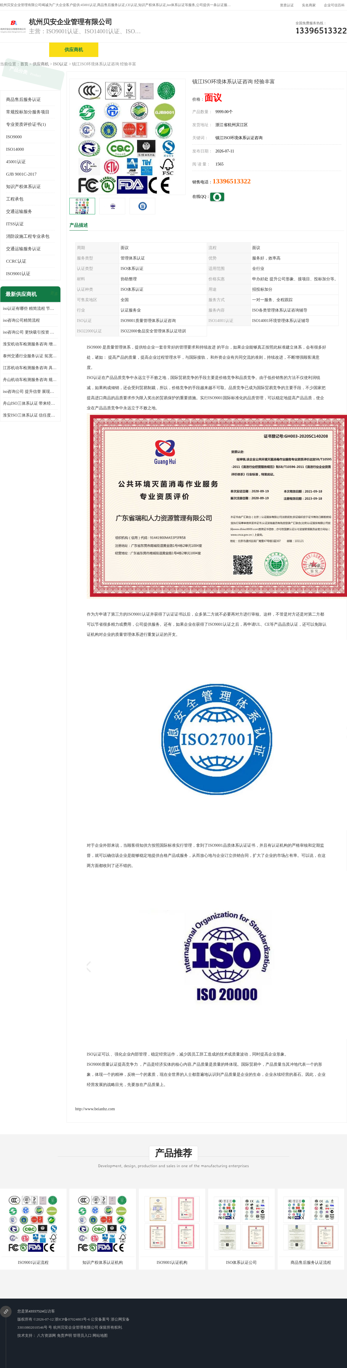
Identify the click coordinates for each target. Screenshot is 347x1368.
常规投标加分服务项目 (27, 112)
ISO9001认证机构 (172, 1262)
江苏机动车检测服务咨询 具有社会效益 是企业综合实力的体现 (30, 368)
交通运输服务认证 (23, 248)
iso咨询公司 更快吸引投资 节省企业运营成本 (30, 332)
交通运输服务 (19, 211)
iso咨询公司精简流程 (21, 320)
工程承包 (14, 199)
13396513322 (232, 181)
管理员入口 (82, 1335)
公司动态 (270, 49)
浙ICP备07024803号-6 (72, 1319)
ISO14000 (15, 149)
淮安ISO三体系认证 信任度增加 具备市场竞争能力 (30, 415)
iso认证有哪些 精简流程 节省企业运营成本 (30, 308)
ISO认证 (60, 64)
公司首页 (24, 49)
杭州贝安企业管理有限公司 (75, 1327)
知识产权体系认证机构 (102, 1262)
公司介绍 (172, 49)
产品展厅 (221, 49)
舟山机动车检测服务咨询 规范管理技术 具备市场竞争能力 (30, 380)
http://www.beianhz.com (95, 1109)
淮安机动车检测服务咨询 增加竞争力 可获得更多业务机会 (30, 344)
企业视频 (123, 49)
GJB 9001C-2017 (21, 174)
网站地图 (100, 1335)
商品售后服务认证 (23, 99)
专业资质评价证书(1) (26, 124)
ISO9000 (14, 137)
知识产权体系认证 (23, 186)
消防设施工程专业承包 (27, 236)
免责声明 (64, 1335)
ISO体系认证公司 (241, 1262)
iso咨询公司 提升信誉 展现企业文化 (30, 391)
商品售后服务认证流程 (311, 1262)
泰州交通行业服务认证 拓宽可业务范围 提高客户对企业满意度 (30, 356)
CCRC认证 (16, 261)
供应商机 (73, 49)
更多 (53, 294)
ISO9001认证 (18, 273)
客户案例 (319, 49)
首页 (24, 64)
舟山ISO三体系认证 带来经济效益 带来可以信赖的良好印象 (30, 403)
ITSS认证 (15, 224)
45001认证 (16, 161)
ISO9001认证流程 (33, 1262)
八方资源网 (46, 1335)
